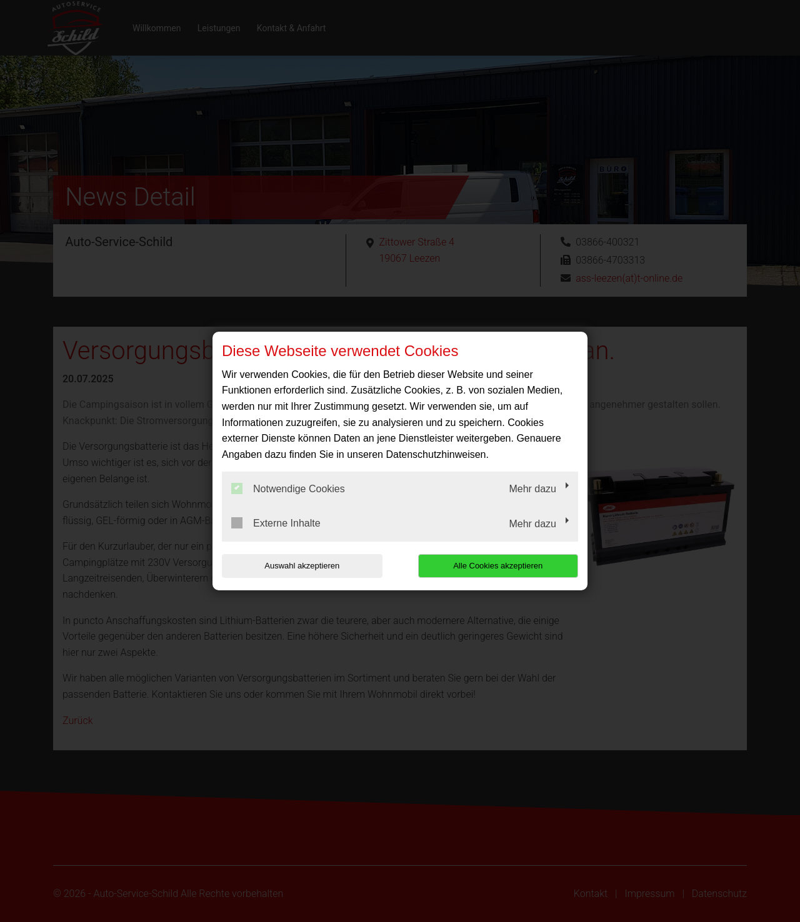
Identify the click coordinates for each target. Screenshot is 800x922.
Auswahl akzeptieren (301, 565)
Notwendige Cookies (288, 488)
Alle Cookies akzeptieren (497, 565)
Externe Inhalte (276, 522)
